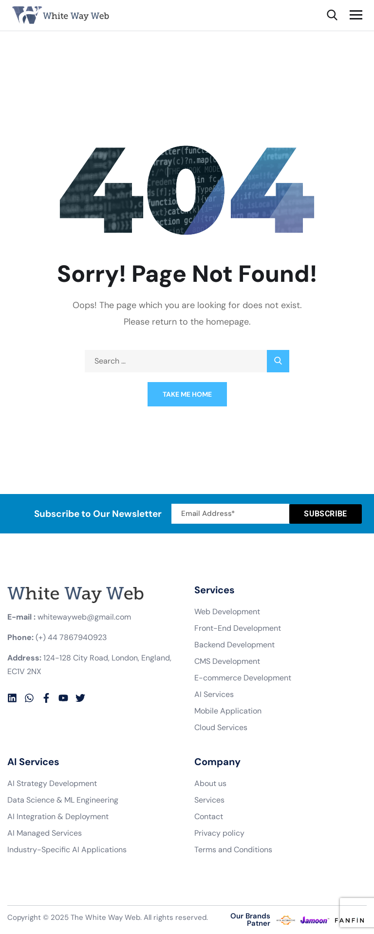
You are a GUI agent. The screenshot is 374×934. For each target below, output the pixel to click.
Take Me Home (187, 394)
